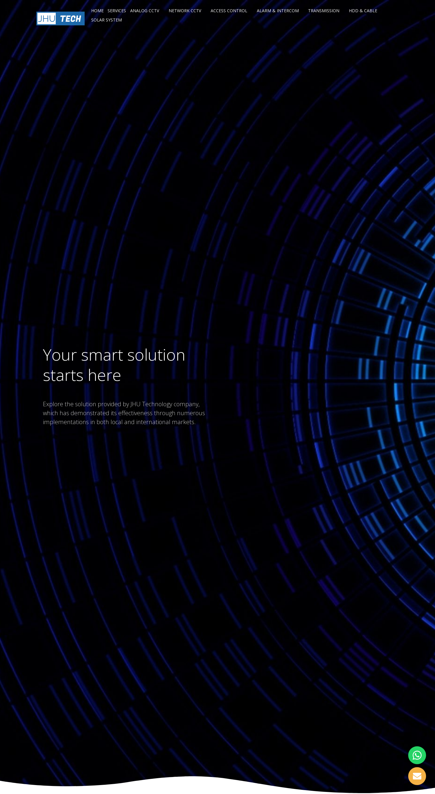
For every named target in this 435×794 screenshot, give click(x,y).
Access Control (232, 10)
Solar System (109, 20)
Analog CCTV (147, 10)
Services (117, 10)
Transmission (326, 10)
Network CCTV (187, 10)
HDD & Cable (366, 10)
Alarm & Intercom (280, 10)
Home (97, 10)
